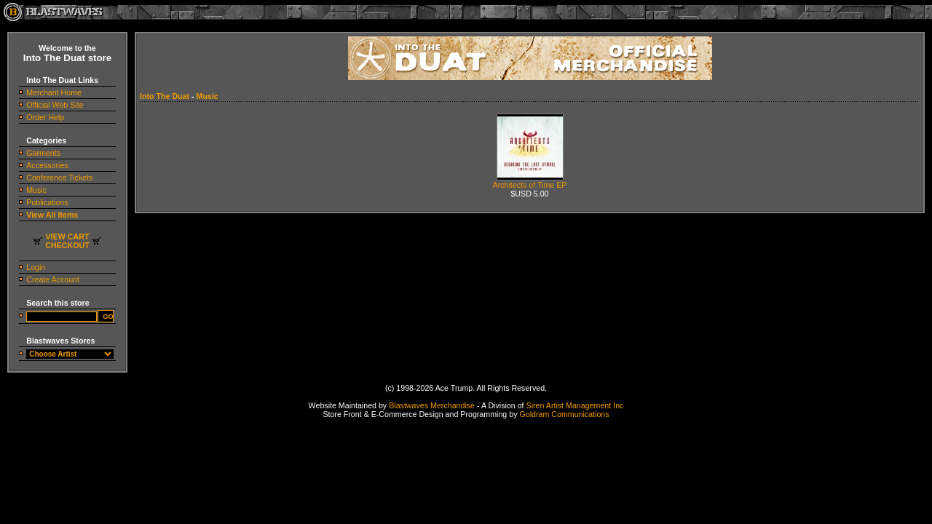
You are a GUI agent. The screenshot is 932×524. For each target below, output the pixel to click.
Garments (43, 152)
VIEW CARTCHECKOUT (67, 241)
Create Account (52, 279)
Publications (47, 202)
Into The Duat (164, 96)
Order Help (45, 117)
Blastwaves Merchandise (432, 405)
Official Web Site (54, 104)
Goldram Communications (564, 414)
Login (35, 267)
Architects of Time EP (530, 181)
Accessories (47, 165)
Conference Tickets (59, 177)
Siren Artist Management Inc (575, 405)
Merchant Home (54, 92)
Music (36, 190)
